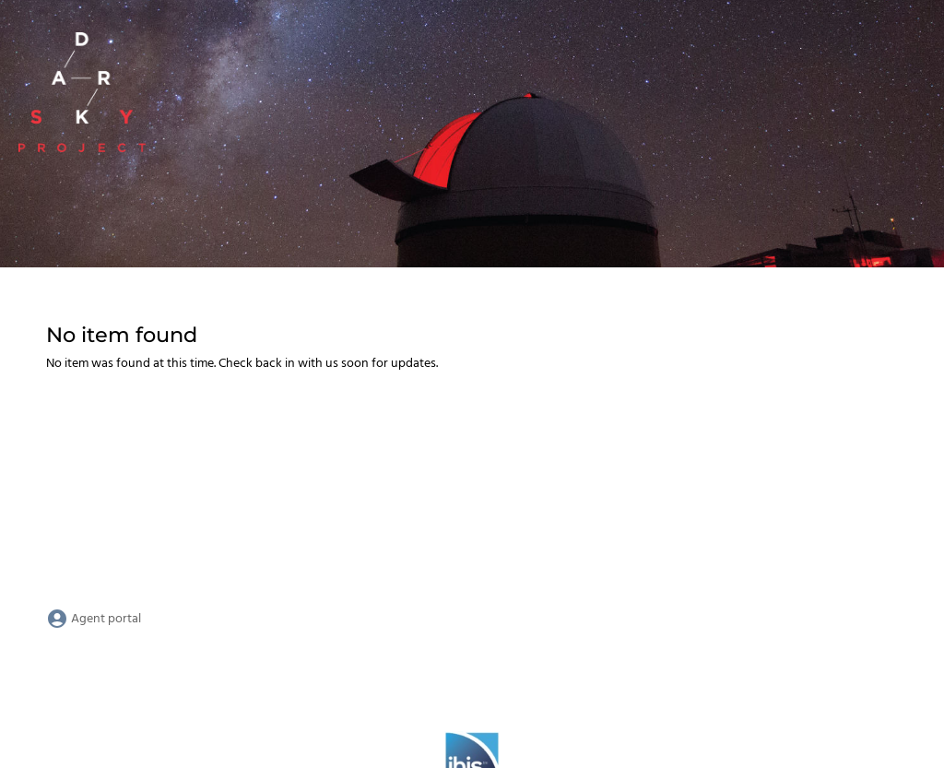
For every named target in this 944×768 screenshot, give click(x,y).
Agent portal (93, 619)
